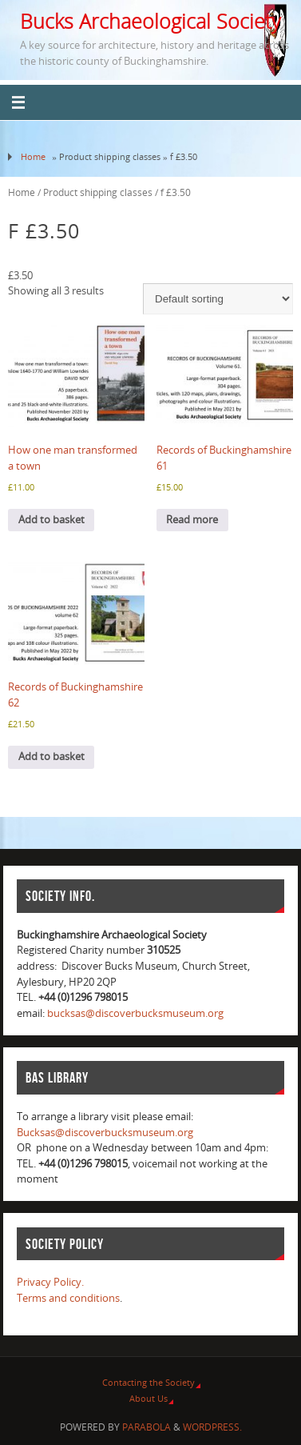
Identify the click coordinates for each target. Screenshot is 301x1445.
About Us (148, 1398)
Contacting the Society (148, 1382)
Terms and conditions (68, 1298)
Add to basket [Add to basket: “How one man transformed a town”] (51, 519)
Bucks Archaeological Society (150, 21)
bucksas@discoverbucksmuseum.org (135, 1013)
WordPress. (212, 1427)
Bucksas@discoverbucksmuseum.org (105, 1132)
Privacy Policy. (50, 1282)
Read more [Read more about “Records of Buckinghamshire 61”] (192, 519)
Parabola (146, 1427)
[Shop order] (218, 298)
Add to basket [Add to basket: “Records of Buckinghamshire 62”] (51, 756)
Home (33, 156)
